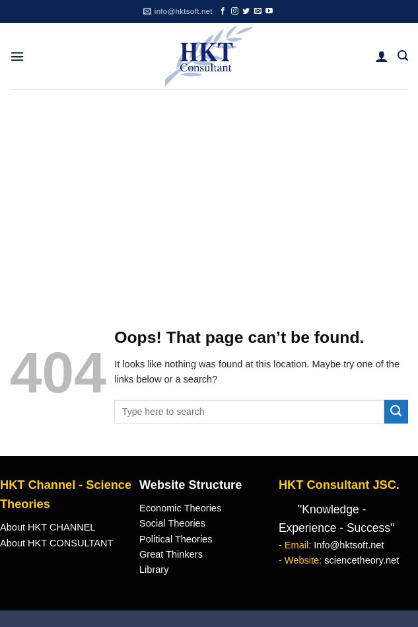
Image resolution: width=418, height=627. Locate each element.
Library (153, 569)
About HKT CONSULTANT (56, 543)
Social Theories (172, 523)
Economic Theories (180, 508)
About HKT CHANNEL (47, 527)
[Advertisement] (209, 188)
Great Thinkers (171, 554)
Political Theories (176, 539)
